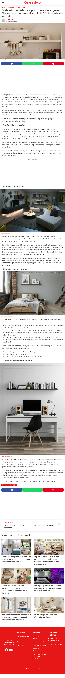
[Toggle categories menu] (2, 2)
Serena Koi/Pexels (5, 233)
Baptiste (10, 19)
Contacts (20, 642)
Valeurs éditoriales (39, 645)
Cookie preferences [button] (55, 644)
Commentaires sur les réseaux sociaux (39, 656)
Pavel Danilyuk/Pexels (6, 316)
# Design (5, 485)
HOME (3, 7)
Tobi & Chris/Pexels (6, 60)
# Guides (13, 485)
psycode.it (20, 645)
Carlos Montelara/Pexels (7, 456)
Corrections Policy (39, 642)
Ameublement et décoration (16, 7)
